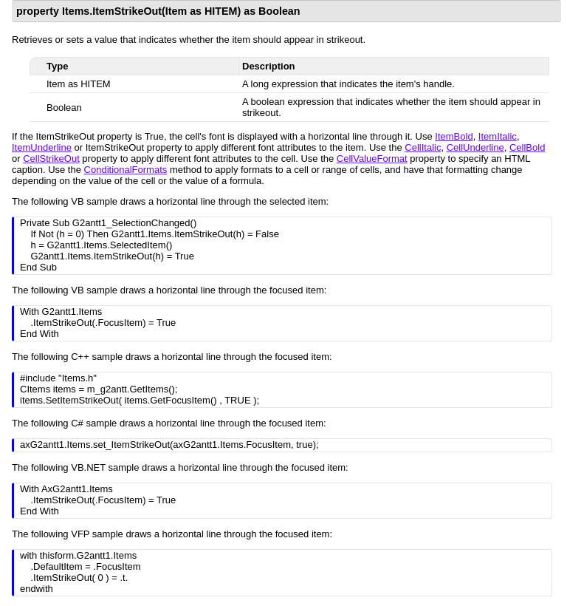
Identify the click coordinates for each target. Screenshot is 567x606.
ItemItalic (497, 136)
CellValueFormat (372, 158)
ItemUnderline (42, 147)
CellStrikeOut (51, 158)
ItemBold (453, 136)
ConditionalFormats (126, 169)
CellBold (527, 147)
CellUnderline (475, 147)
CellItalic (423, 147)
